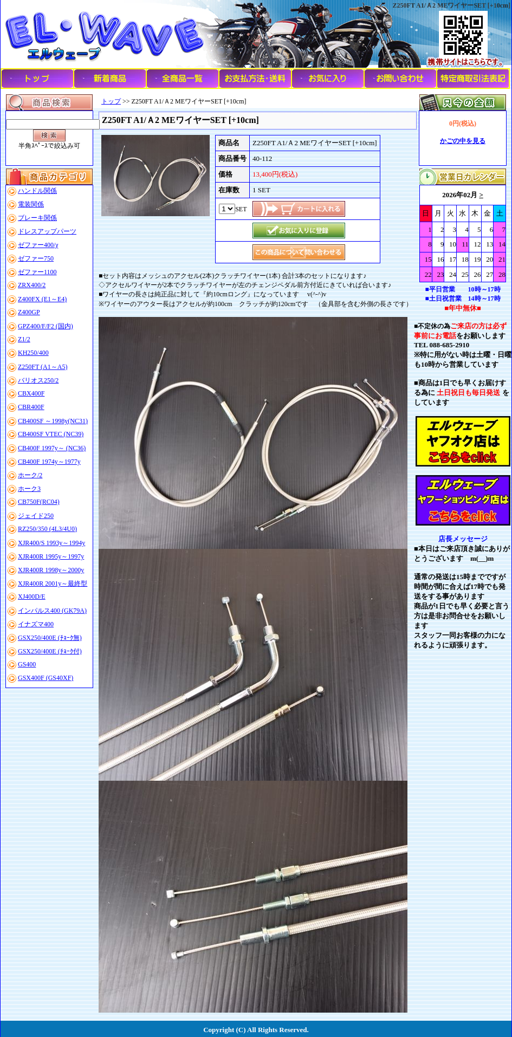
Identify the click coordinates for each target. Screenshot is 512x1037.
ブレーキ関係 (37, 218)
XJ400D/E (32, 596)
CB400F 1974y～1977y (49, 461)
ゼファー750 (36, 258)
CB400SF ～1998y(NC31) (53, 421)
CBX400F (31, 393)
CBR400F (31, 407)
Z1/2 (24, 339)
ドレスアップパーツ (47, 231)
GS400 (27, 664)
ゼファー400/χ (38, 245)
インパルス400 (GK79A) (52, 610)
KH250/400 (33, 353)
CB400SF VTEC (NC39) (50, 434)
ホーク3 (29, 488)
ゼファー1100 (37, 272)
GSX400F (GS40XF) (45, 678)
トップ (111, 101)
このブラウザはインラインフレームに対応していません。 (462, 233)
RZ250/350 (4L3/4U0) (47, 529)
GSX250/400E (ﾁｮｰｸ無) (50, 637)
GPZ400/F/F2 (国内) (45, 326)
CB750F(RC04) (39, 501)
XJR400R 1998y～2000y (51, 570)
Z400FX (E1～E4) (42, 299)
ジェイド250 (36, 516)
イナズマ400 (36, 624)
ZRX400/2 (32, 285)
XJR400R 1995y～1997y (51, 556)
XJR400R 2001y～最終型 (52, 583)
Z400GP (29, 312)
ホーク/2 (30, 475)
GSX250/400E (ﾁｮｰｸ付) (50, 651)
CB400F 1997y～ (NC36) (52, 448)
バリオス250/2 (38, 380)
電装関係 (31, 204)
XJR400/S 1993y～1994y (51, 543)
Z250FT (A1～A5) (42, 367)
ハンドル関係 (37, 191)
